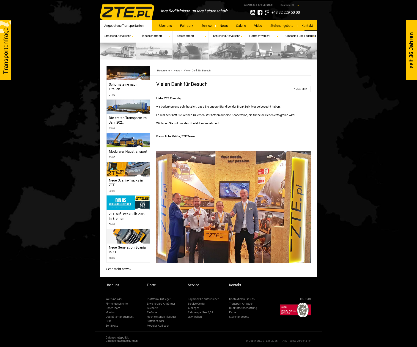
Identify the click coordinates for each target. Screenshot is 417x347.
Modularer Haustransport (128, 151)
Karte (232, 312)
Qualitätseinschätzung (243, 308)
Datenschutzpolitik (117, 337)
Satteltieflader (155, 321)
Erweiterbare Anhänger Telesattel (161, 306)
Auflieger (193, 308)
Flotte (151, 285)
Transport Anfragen (241, 303)
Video (258, 25)
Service (206, 25)
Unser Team (113, 308)
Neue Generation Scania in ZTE (127, 249)
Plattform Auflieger (158, 299)
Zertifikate (112, 325)
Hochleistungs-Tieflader (161, 316)
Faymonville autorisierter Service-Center (203, 301)
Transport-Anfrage (5, 50)
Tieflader (152, 312)
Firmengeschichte (117, 303)
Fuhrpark (186, 25)
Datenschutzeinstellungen (122, 340)
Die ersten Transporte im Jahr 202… (128, 120)
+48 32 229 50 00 (286, 12)
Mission (110, 312)
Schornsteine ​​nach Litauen (123, 86)
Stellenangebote (281, 25)
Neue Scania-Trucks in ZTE (126, 182)
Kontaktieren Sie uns (242, 299)
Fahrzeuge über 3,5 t (200, 312)
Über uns (165, 25)
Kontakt (307, 25)
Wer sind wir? (114, 299)
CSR (108, 321)
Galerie (241, 25)
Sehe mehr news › (118, 269)
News (224, 25)
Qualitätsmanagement (120, 316)
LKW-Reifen (195, 316)
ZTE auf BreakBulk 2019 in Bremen (127, 216)
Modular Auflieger (158, 325)
